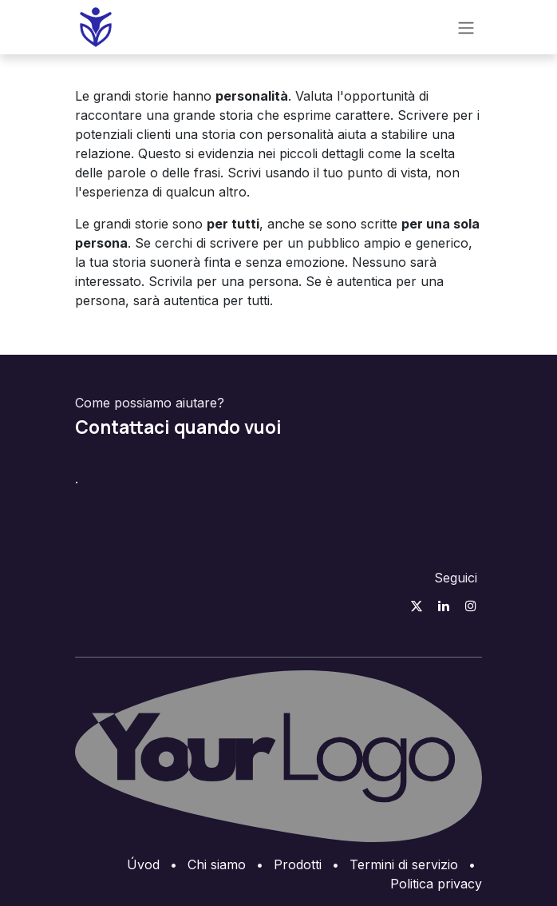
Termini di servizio (404, 864)
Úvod (143, 864)
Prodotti (298, 864)
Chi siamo (217, 864)
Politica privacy (436, 884)
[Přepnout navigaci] (466, 27)
